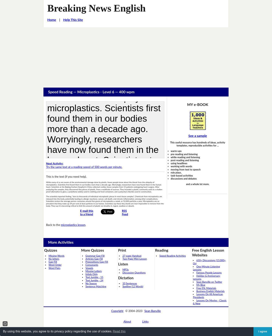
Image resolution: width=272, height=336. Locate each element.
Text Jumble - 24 (94, 280)
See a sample (197, 136)
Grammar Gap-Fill (95, 255)
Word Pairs (54, 268)
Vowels (89, 268)
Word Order (55, 264)
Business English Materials (210, 291)
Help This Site (73, 20)
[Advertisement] (136, 55)
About (127, 321)
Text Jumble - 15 (94, 277)
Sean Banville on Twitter (209, 281)
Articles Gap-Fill (94, 258)
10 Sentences (129, 283)
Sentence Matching (96, 286)
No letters (54, 258)
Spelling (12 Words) (132, 286)
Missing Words (56, 255)
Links (145, 321)
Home (51, 20)
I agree (262, 331)
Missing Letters (94, 271)
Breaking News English (96, 8)
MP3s (125, 269)
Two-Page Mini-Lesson (134, 258)
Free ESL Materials (206, 288)
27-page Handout (131, 255)
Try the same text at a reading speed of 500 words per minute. (84, 165)
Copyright (117, 311)
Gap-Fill (53, 261)
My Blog (200, 284)
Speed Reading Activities (172, 255)
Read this (119, 331)
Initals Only (92, 274)
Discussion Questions (134, 272)
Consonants (92, 264)
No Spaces (91, 283)
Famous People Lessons (209, 272)
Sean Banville (152, 311)
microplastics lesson (73, 224)
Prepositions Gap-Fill (97, 261)
